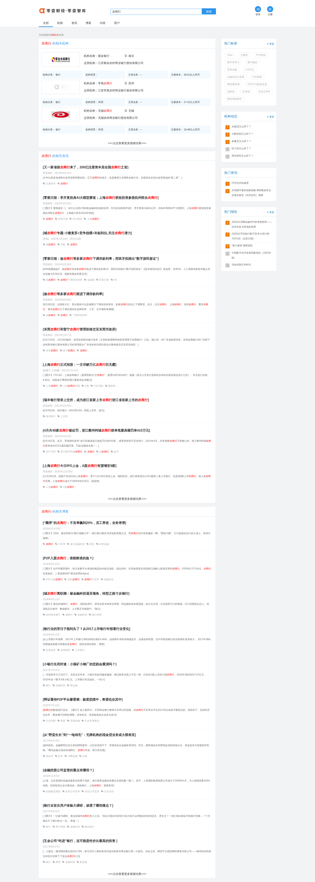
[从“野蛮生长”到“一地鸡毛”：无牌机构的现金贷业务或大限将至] (89, 735)
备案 (63, 720)
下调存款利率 (71, 279)
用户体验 (60, 826)
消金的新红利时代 (241, 264)
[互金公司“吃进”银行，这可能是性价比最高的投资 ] (80, 841)
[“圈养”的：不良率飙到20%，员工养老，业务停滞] (84, 523)
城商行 (69, 614)
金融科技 (108, 579)
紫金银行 (103, 55)
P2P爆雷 (257, 77)
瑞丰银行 (50, 416)
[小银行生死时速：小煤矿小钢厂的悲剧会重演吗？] (80, 664)
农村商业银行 (53, 614)
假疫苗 (231, 91)
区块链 (246, 91)
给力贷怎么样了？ (241, 148)
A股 (87, 385)
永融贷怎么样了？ (241, 126)
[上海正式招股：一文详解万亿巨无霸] (80, 364)
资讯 (74, 23)
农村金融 (104, 544)
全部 (46, 23)
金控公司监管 (92, 791)
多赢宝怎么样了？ (241, 141)
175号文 (249, 69)
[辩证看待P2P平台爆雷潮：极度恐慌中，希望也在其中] (83, 699)
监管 (60, 756)
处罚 (116, 451)
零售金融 (232, 69)
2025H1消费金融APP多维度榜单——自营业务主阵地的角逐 (252, 224)
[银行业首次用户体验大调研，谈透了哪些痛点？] (78, 805)
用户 (117, 23)
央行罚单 (50, 451)
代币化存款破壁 (240, 183)
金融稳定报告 (53, 791)
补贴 (63, 244)
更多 (270, 43)
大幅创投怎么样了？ (243, 133)
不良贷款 (98, 385)
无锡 (105, 110)
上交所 (64, 416)
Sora (229, 55)
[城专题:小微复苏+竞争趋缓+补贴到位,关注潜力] (87, 233)
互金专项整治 (91, 720)
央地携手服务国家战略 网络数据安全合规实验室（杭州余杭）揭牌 (251, 193)
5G (115, 279)
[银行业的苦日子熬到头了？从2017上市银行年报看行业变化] (86, 629)
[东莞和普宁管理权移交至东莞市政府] (80, 329)
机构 (60, 23)
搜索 (209, 11)
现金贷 (49, 756)
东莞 (52, 350)
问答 (103, 23)
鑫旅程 (111, 385)
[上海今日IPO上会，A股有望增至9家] (80, 466)
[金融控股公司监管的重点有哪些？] (68, 770)
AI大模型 (77, 219)
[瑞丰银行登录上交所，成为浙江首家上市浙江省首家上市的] (96, 400)
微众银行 (89, 826)
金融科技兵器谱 (235, 77)
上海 (92, 219)
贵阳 (73, 579)
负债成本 (50, 650)
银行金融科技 (77, 544)
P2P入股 (54, 579)
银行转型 (96, 614)
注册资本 (50, 183)
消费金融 (72, 756)
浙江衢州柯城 (71, 451)
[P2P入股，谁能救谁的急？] (68, 558)
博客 (88, 23)
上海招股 (71, 385)
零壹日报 (63, 219)
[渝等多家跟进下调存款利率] (73, 294)
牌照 (58, 862)
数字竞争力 (233, 62)
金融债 (90, 279)
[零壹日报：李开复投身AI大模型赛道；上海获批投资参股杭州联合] (101, 197)
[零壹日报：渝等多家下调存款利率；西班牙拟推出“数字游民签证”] (101, 258)
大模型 (244, 55)
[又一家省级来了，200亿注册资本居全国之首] (85, 167)
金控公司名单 (73, 791)
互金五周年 (264, 91)
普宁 (69, 350)
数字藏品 (252, 62)
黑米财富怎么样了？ (243, 155)
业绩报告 (65, 650)
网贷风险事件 (234, 98)
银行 (48, 685)
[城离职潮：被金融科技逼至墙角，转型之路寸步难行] (86, 593)
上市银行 (79, 650)
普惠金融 (75, 720)
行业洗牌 (50, 720)
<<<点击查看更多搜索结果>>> (127, 143)
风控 (92, 544)
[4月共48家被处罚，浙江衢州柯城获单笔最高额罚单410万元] (96, 430)
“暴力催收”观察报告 (242, 245)
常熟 (105, 83)
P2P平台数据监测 (257, 84)
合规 (84, 756)
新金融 (73, 685)
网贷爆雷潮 (233, 84)
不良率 (61, 544)
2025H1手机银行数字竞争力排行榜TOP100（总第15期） (250, 236)
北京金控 (109, 791)
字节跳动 (261, 55)
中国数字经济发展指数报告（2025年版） (251, 255)
